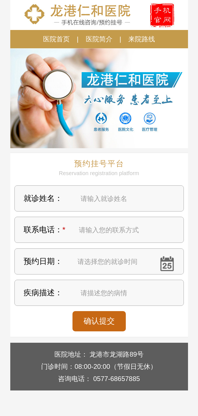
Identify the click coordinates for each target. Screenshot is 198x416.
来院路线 (141, 39)
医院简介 (99, 39)
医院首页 (56, 39)
